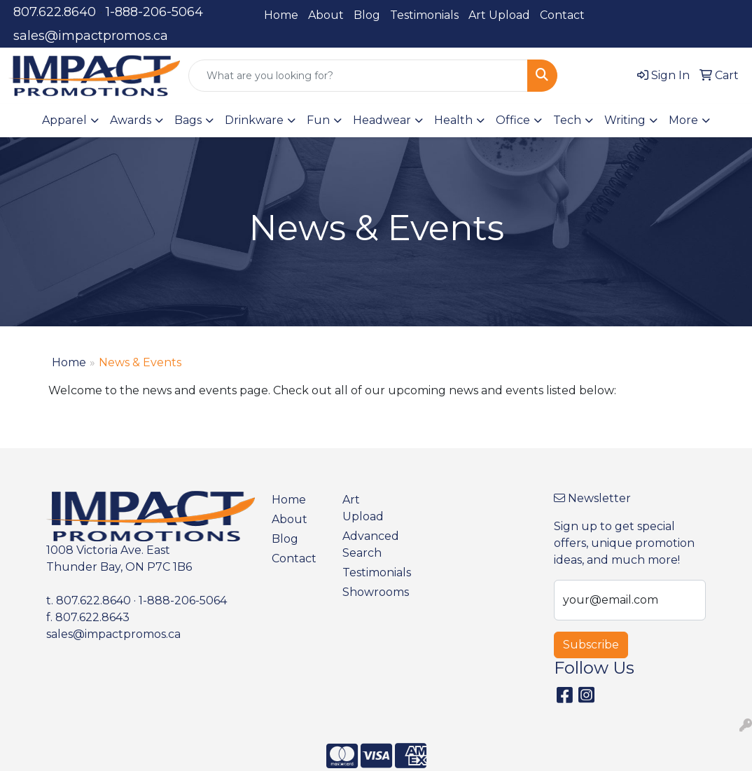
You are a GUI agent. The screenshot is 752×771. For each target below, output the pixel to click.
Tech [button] (567, 120)
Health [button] (453, 120)
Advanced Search (369, 544)
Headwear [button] (382, 120)
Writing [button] (625, 120)
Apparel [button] (64, 120)
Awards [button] (130, 120)
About (326, 15)
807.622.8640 (54, 12)
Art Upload (499, 15)
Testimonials (424, 15)
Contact (562, 15)
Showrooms (369, 592)
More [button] (683, 120)
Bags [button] (188, 120)
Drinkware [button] (254, 120)
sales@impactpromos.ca (90, 35)
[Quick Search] (358, 76)
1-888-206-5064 (154, 12)
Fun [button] (318, 120)
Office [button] (513, 120)
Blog (367, 15)
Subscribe (591, 644)
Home (281, 15)
